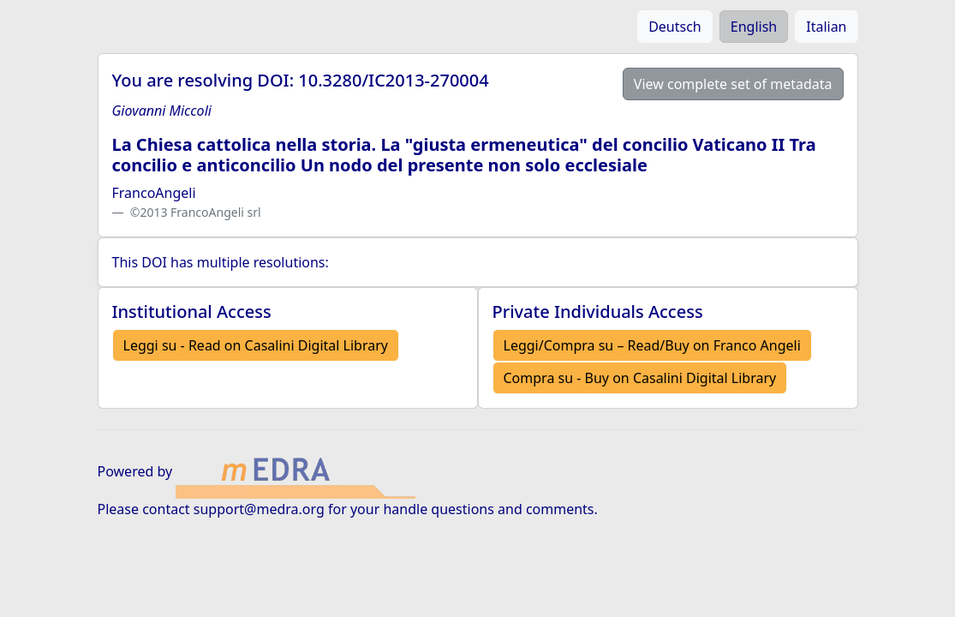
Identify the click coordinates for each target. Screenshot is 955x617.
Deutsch (674, 26)
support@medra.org (259, 509)
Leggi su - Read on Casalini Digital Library (255, 345)
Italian (826, 26)
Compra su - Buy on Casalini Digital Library (640, 377)
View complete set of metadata (733, 84)
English (754, 26)
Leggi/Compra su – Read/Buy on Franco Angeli (652, 345)
